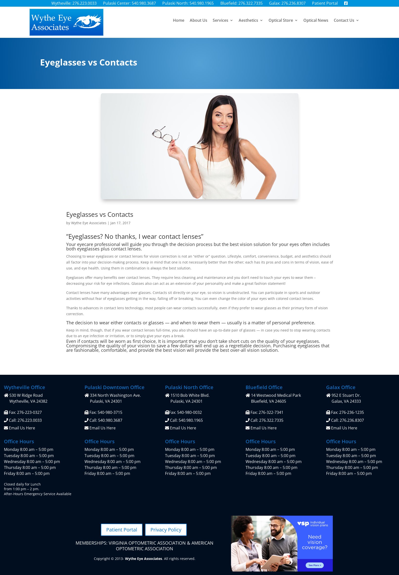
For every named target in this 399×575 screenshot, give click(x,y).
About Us (198, 21)
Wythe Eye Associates (88, 223)
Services (220, 21)
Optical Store (281, 21)
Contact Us (344, 21)
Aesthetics (248, 21)
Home (178, 21)
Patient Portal (121, 529)
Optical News (315, 21)
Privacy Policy (165, 529)
